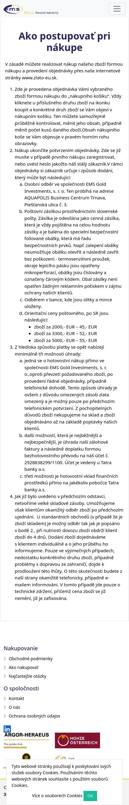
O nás (12, 707)
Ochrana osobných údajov (32, 716)
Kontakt (14, 698)
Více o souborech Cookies (57, 795)
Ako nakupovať (21, 667)
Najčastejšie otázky (25, 676)
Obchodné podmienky (28, 658)
